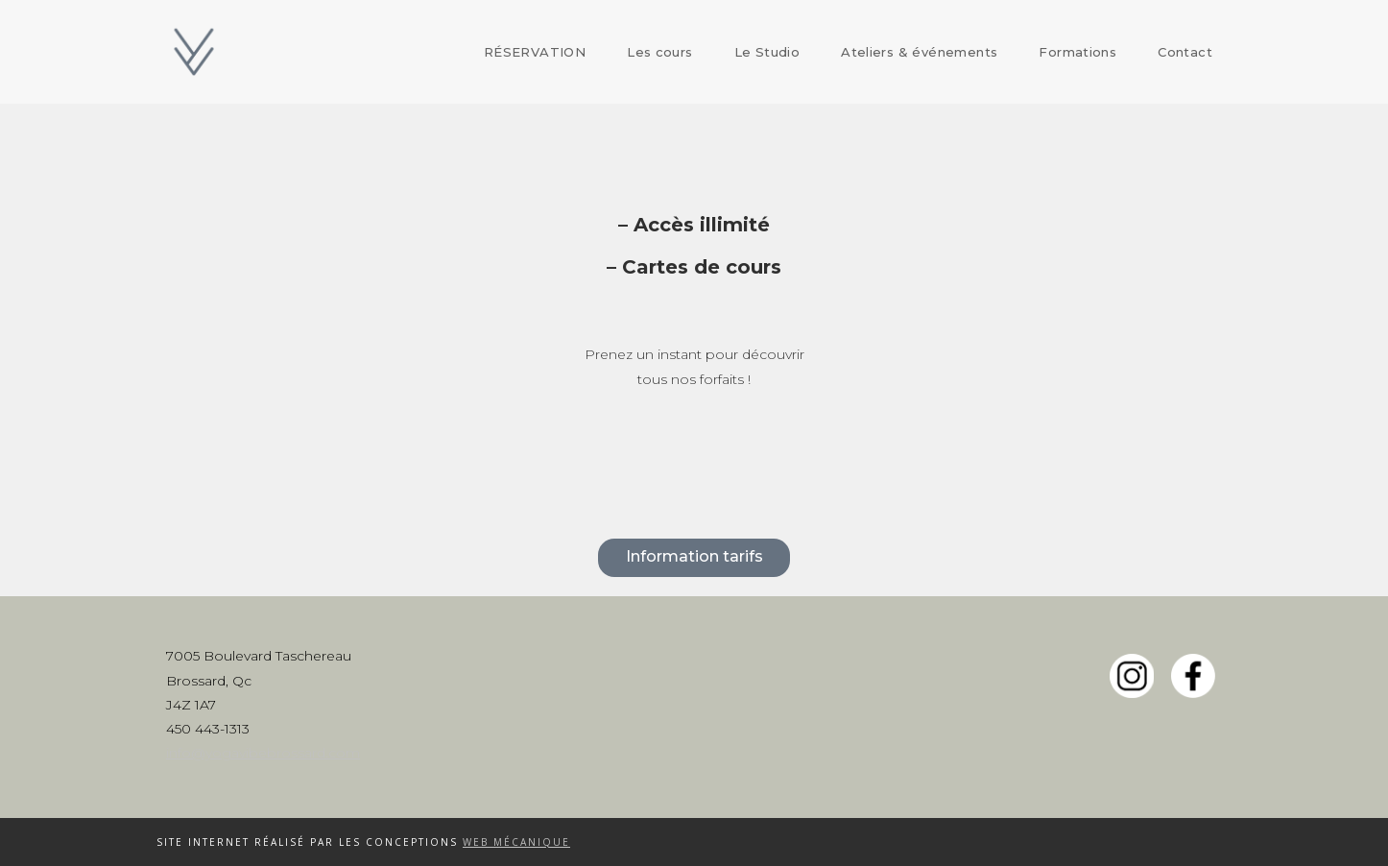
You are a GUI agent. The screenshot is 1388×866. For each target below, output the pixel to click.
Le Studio (767, 52)
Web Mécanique (516, 842)
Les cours (660, 52)
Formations (1077, 52)
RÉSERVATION (535, 52)
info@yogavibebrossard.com (263, 752)
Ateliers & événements (919, 52)
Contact (1185, 52)
